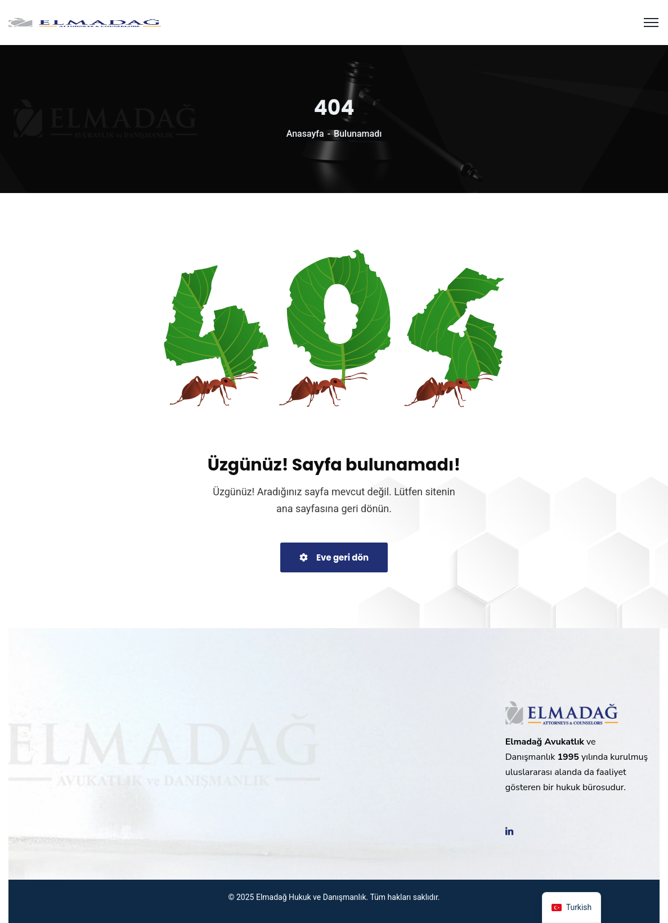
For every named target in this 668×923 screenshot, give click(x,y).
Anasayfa (305, 133)
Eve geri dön (334, 557)
